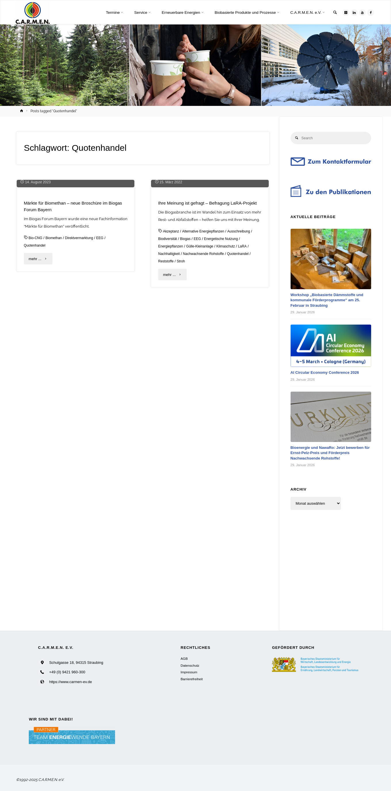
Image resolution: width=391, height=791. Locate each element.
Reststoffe (166, 369)
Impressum (189, 672)
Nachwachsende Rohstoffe (207, 362)
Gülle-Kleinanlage (203, 354)
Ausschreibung (244, 340)
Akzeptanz (171, 340)
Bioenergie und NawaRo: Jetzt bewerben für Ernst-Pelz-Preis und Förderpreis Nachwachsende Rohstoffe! (330, 453)
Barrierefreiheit (192, 679)
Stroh (182, 369)
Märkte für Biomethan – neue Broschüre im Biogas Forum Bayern (69, 308)
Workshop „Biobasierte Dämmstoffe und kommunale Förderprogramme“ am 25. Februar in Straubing (330, 300)
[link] (332, 12)
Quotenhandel (35, 347)
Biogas (187, 347)
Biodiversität (168, 347)
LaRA (248, 354)
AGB (184, 658)
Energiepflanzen (171, 354)
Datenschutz (190, 665)
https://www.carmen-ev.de (70, 682)
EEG (105, 340)
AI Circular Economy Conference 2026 (328, 373)
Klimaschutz (231, 354)
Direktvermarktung (83, 340)
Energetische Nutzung (225, 347)
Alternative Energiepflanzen (206, 340)
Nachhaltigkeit (170, 362)
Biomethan (55, 340)
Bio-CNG (35, 340)
